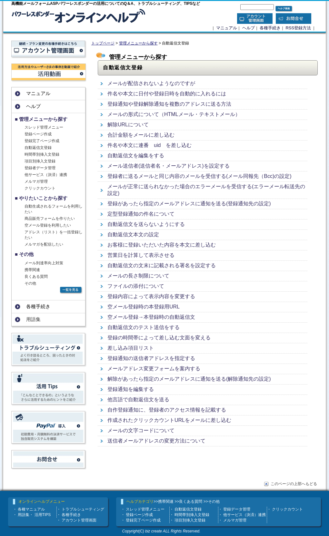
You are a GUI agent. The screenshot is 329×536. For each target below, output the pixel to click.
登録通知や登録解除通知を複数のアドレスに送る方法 (169, 104)
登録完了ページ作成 (42, 141)
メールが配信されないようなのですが (151, 83)
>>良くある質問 (188, 501)
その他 (30, 283)
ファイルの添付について (135, 286)
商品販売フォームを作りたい (50, 218)
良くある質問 (36, 276)
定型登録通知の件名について (140, 214)
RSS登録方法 (298, 27)
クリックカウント (40, 188)
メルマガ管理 (36, 181)
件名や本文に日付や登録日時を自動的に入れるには (166, 93)
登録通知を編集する (130, 389)
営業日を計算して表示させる (140, 255)
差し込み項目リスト (130, 348)
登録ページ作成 (38, 134)
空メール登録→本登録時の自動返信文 (151, 317)
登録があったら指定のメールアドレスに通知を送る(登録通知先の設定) (189, 203)
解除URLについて (128, 124)
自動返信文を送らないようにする (146, 224)
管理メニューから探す (138, 43)
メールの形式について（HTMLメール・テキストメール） (173, 114)
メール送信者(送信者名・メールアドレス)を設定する (168, 166)
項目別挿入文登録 (40, 161)
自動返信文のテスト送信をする (143, 327)
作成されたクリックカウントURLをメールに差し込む (169, 420)
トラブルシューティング (83, 509)
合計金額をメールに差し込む (140, 135)
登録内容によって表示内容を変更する (151, 296)
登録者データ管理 (40, 168)
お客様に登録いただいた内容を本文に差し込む (161, 245)
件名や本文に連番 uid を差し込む (149, 145)
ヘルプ (248, 27)
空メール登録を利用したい (48, 225)
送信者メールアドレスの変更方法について (156, 440)
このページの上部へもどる (294, 484)
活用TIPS (43, 514)
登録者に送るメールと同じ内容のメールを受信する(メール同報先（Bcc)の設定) (199, 176)
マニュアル (226, 27)
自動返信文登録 (38, 147)
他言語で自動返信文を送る (138, 399)
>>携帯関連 (164, 501)
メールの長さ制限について (138, 275)
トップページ (103, 43)
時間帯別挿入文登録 (42, 154)
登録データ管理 (236, 509)
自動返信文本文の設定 (133, 234)
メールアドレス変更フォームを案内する (153, 368)
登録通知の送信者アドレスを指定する (151, 358)
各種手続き (270, 27)
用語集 (23, 514)
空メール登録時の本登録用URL (143, 306)
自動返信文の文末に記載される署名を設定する (161, 265)
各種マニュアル (31, 509)
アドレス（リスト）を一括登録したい (54, 235)
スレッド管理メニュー (44, 127)
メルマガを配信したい (44, 244)
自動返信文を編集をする (135, 155)
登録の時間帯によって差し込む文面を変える (159, 337)
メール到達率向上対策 (44, 263)
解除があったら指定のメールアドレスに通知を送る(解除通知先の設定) (189, 379)
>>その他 (212, 501)
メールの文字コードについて (140, 430)
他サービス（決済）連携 (46, 174)
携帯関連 (32, 270)
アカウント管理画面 (79, 520)
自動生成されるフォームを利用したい (54, 209)
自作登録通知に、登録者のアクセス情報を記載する (166, 410)
